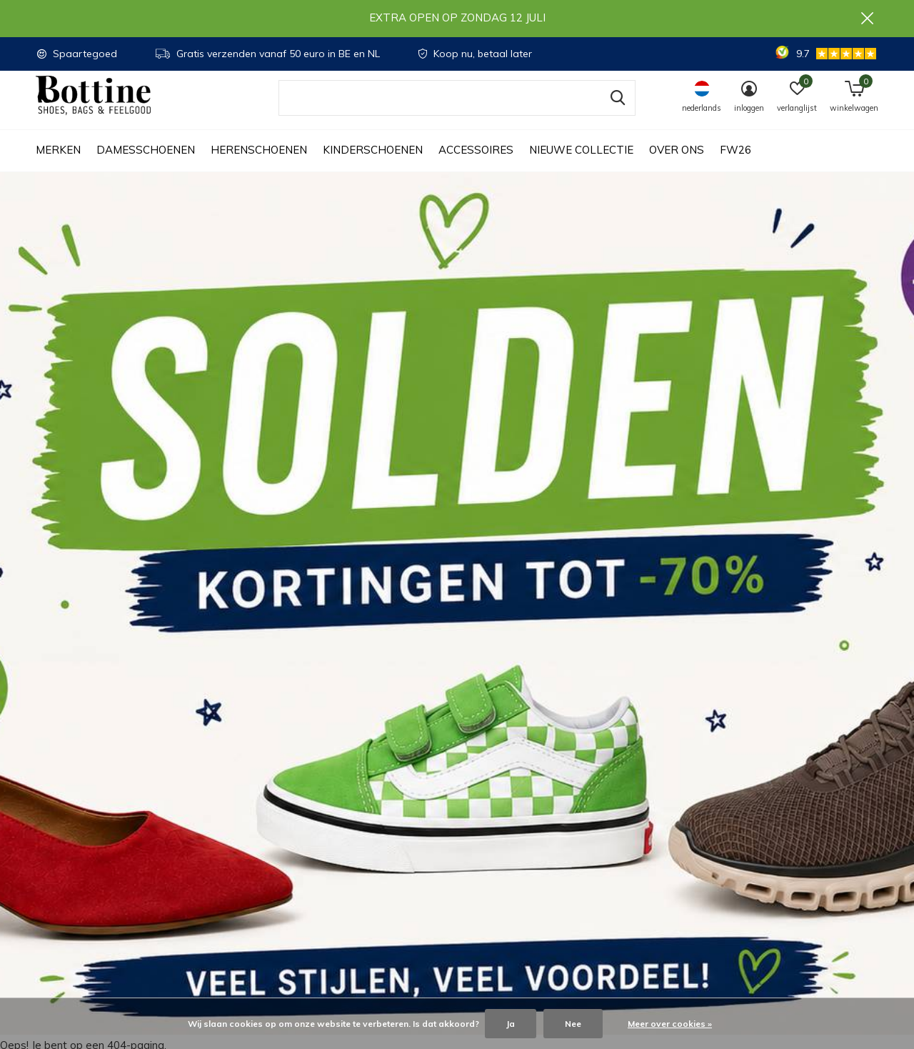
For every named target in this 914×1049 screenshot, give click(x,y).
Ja (510, 1023)
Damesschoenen (145, 164)
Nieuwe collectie (581, 164)
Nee (573, 1023)
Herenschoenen (259, 164)
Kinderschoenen (373, 164)
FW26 (735, 164)
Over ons (676, 164)
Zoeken (616, 112)
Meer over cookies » (670, 1023)
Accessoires (475, 164)
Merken (58, 164)
